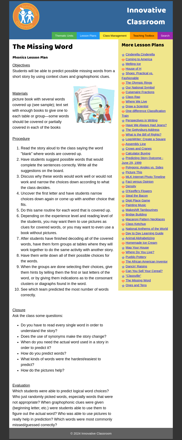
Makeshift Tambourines (142, 210)
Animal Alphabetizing (139, 238)
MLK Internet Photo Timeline (145, 176)
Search (165, 35)
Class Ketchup (136, 224)
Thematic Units (64, 35)
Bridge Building (136, 214)
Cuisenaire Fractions (140, 92)
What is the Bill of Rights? (143, 134)
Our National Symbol (140, 87)
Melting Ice (133, 63)
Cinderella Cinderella (140, 54)
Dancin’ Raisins (136, 266)
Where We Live (136, 101)
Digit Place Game (138, 200)
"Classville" (133, 275)
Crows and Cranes (138, 148)
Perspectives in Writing (141, 120)
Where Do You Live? (140, 252)
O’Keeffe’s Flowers (139, 191)
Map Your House (137, 247)
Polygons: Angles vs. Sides (144, 167)
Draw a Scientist (137, 106)
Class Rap (133, 97)
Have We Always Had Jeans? (146, 125)
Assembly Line (135, 144)
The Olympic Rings (139, 82)
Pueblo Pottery (136, 257)
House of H (133, 68)
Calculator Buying (138, 153)
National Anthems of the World (147, 228)
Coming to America (139, 59)
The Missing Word (138, 280)
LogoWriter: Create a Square (146, 139)
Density (131, 186)
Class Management (114, 35)
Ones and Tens (136, 285)
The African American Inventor (147, 261)
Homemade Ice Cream (141, 242)
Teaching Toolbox (143, 35)
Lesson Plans (88, 35)
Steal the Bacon (137, 195)
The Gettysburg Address (142, 129)
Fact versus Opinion (139, 181)
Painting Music (136, 205)
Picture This (134, 172)
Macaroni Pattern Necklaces (145, 219)
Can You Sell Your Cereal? (144, 271)
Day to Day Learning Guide (144, 233)
